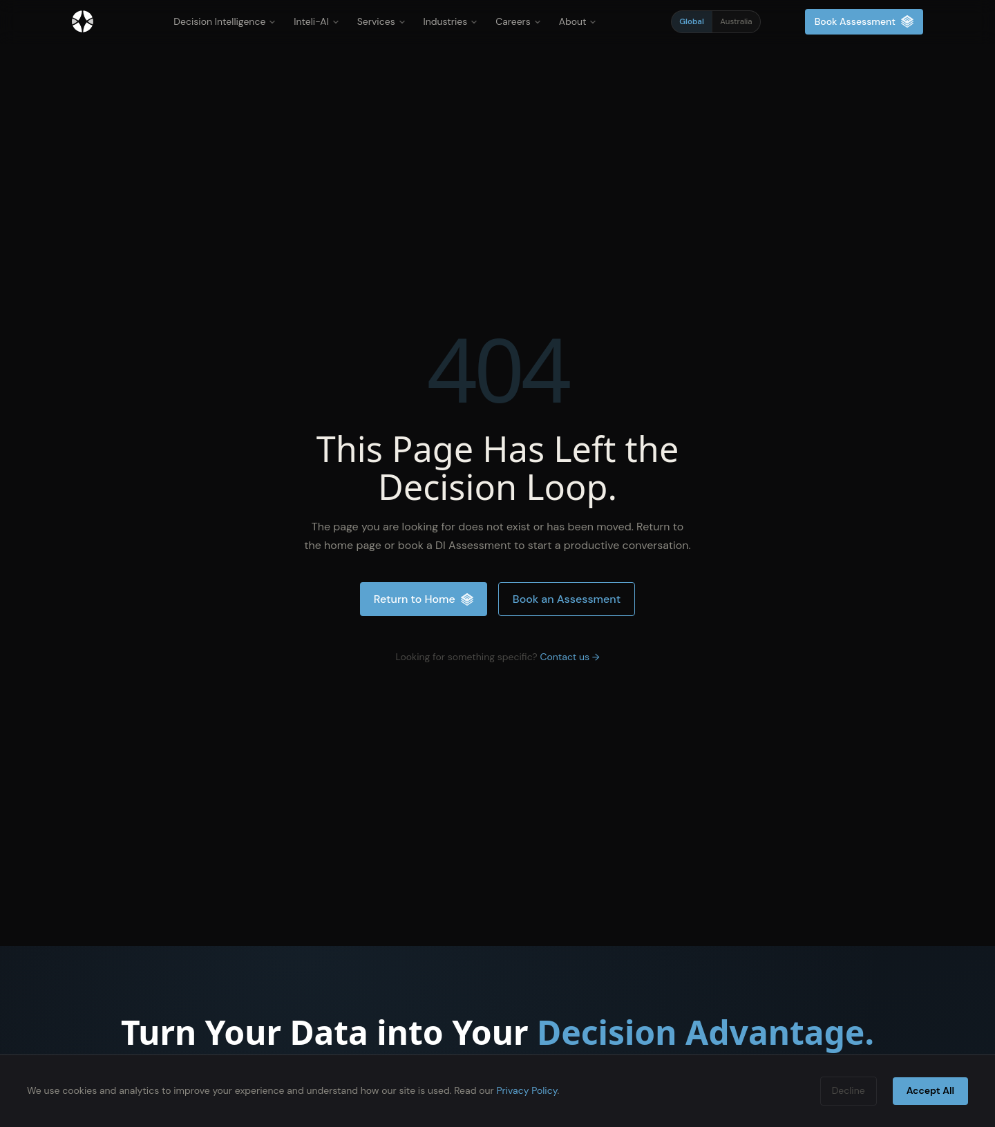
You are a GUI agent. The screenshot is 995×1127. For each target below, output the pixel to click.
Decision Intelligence (224, 21)
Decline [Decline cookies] (848, 1090)
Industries (451, 21)
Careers (517, 21)
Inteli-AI (316, 21)
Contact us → (569, 657)
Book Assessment (864, 21)
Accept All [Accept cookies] (930, 1090)
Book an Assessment (566, 599)
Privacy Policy (526, 1090)
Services (381, 21)
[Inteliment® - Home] (82, 21)
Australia (736, 22)
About (578, 21)
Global (691, 22)
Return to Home (423, 599)
